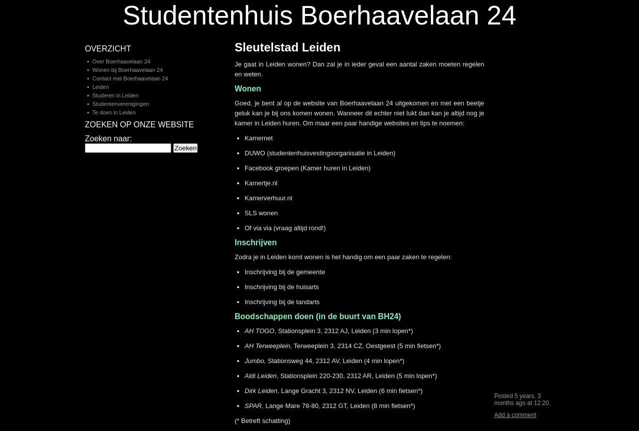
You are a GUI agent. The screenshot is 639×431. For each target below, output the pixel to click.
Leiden (100, 87)
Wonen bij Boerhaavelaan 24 (127, 70)
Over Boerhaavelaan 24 (121, 61)
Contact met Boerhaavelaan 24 (130, 78)
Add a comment (515, 415)
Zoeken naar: (108, 138)
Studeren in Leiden (115, 95)
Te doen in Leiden (114, 112)
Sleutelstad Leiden (287, 47)
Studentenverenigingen (120, 104)
